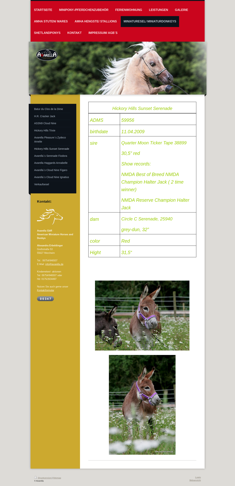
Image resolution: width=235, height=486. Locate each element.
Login (198, 477)
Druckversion (43, 478)
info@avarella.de (54, 264)
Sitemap (57, 478)
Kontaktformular (45, 290)
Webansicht (195, 480)
